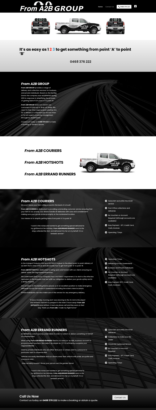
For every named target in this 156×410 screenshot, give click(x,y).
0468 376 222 (124, 7)
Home (100, 7)
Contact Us (109, 7)
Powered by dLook (44, 407)
